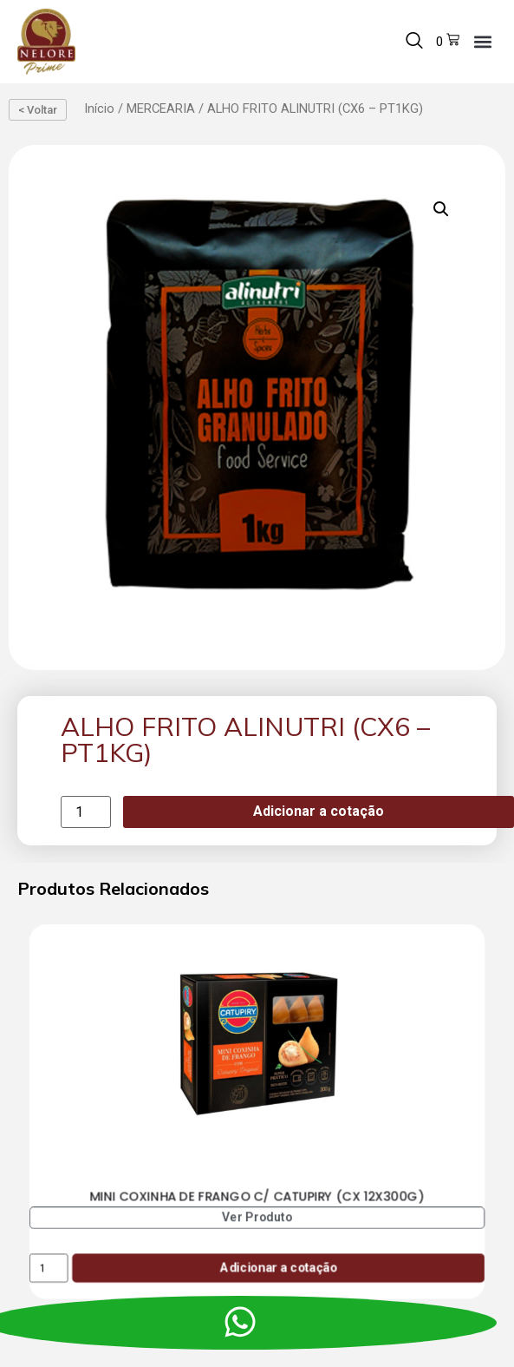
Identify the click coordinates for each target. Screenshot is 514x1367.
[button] (482, 41)
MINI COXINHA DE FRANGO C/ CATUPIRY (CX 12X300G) (257, 1196)
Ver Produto (257, 1217)
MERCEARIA (161, 108)
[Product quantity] (86, 812)
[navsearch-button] (414, 41)
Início (99, 108)
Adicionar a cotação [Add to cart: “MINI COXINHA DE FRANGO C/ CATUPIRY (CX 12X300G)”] (278, 1267)
